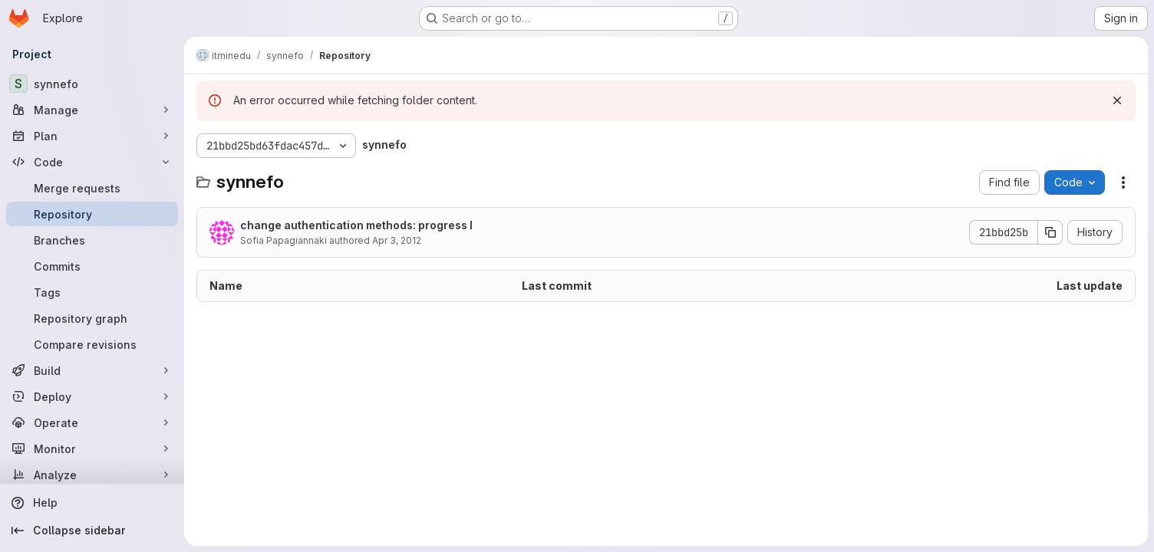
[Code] (92, 162)
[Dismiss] (1117, 100)
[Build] (92, 370)
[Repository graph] (92, 318)
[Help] (92, 503)
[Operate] (92, 422)
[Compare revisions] (92, 344)
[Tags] (92, 292)
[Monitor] (92, 448)
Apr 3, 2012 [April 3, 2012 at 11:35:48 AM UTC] (396, 240)
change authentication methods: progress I (356, 225)
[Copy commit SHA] (1050, 232)
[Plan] (92, 135)
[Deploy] (92, 396)
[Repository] (92, 214)
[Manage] (92, 109)
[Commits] (92, 266)
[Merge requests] (92, 188)
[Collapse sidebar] (92, 530)
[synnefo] (92, 83)
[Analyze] (92, 474)
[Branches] (92, 240)
